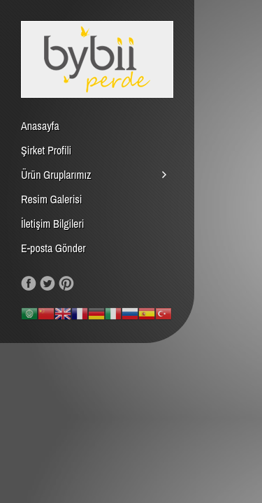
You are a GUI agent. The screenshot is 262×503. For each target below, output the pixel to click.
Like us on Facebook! (28, 283)
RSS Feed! (85, 283)
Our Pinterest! (66, 283)
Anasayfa (40, 126)
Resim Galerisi (51, 199)
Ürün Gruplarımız (56, 175)
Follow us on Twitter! (47, 283)
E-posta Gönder (53, 248)
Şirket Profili (46, 150)
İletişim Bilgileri (52, 224)
